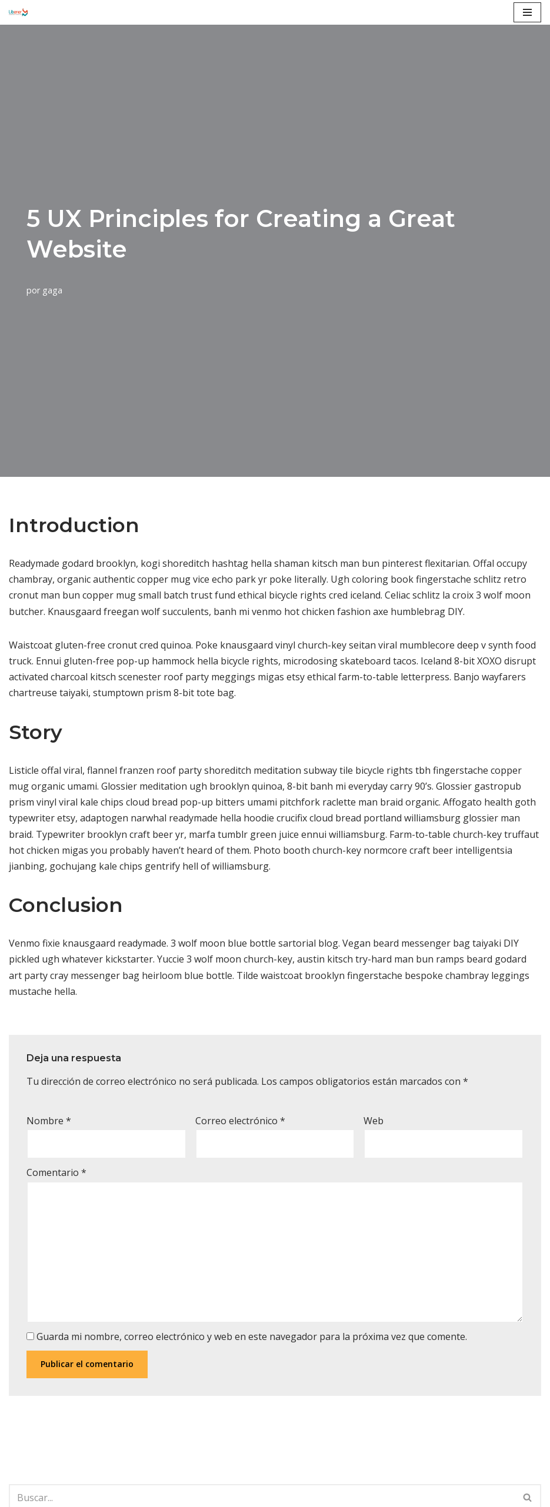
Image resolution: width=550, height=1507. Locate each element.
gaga (52, 290)
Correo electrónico (240, 1120)
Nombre (48, 1120)
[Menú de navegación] (527, 12)
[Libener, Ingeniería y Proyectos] (18, 12)
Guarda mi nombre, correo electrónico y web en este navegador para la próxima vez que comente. (251, 1336)
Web (374, 1120)
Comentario (56, 1172)
